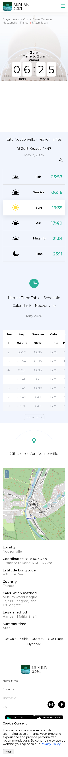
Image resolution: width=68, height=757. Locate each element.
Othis (24, 639)
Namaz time (10, 680)
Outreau (38, 639)
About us (8, 689)
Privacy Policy (51, 744)
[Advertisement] (34, 106)
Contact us (9, 698)
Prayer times (11, 19)
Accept (8, 751)
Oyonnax (34, 644)
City (25, 19)
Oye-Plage (56, 639)
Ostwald (11, 639)
